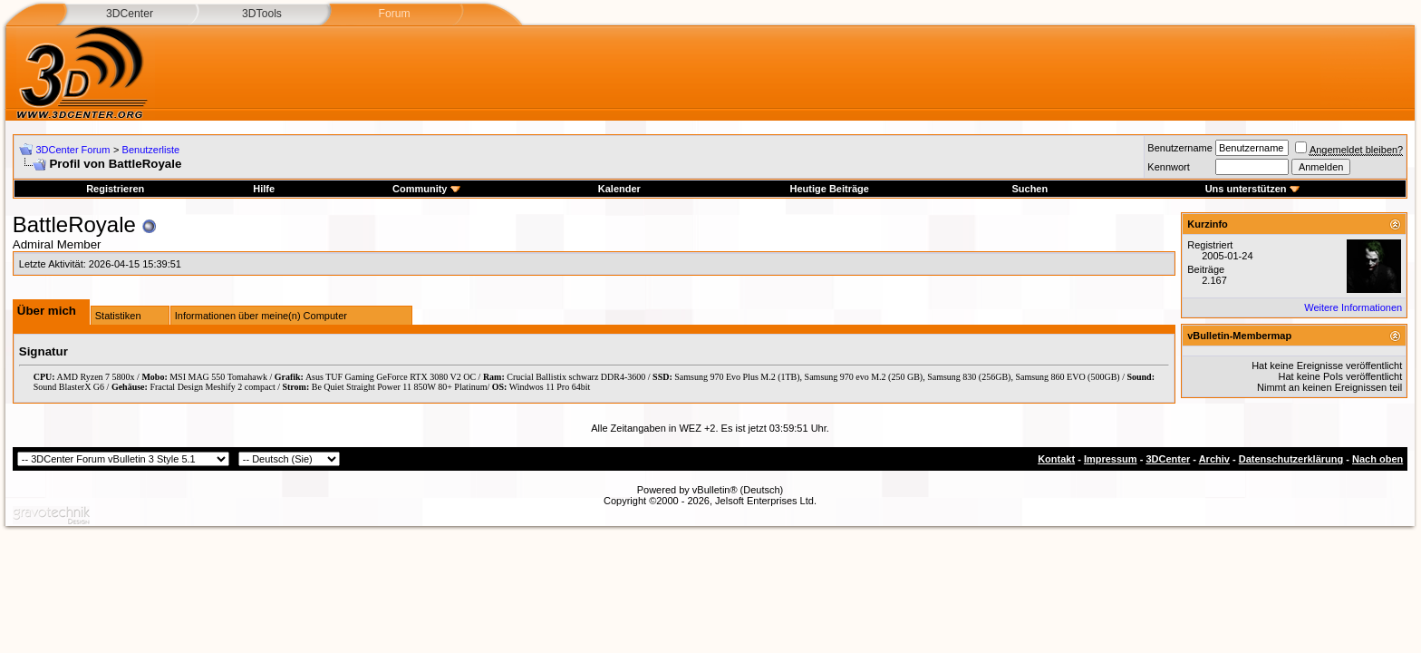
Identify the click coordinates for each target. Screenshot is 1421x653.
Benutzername (1180, 147)
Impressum (1110, 458)
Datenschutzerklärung (1291, 458)
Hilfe (264, 188)
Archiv (1214, 458)
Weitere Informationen (1353, 307)
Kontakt (1056, 458)
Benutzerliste (151, 149)
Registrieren (115, 188)
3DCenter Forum (72, 149)
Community (426, 188)
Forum (394, 13)
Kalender (619, 188)
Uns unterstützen (1252, 188)
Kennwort (1168, 166)
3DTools (262, 13)
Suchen (1029, 188)
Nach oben (1377, 458)
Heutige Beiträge (828, 188)
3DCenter (129, 13)
